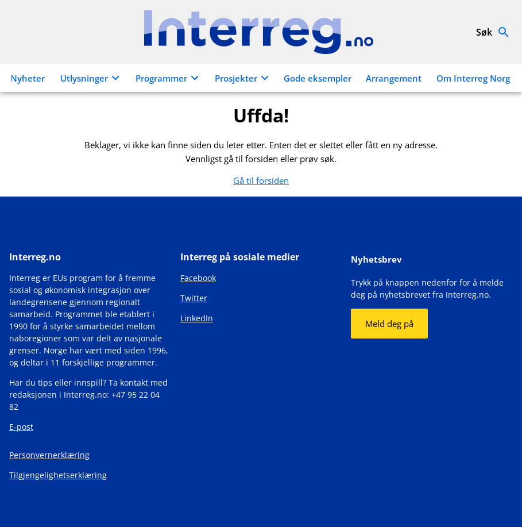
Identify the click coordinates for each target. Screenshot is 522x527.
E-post (21, 426)
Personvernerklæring (49, 454)
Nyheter (27, 78)
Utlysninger (91, 78)
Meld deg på (389, 323)
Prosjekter (243, 78)
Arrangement (394, 78)
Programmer (169, 78)
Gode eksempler (317, 78)
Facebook (198, 277)
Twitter (193, 298)
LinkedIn (196, 318)
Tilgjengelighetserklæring (58, 475)
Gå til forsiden (261, 180)
